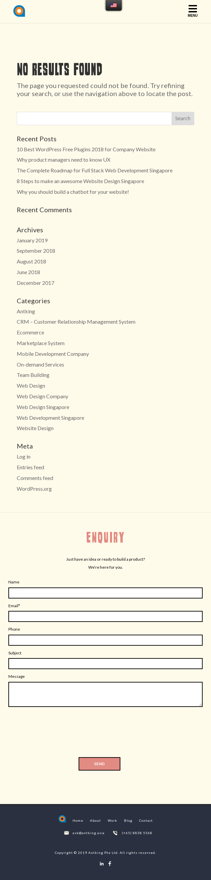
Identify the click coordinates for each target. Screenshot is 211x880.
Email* (14, 605)
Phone (14, 629)
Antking (26, 311)
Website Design (35, 428)
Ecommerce (30, 332)
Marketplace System (41, 343)
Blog (128, 820)
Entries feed (30, 467)
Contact (146, 820)
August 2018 (31, 261)
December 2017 (35, 282)
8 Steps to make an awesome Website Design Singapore (80, 181)
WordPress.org (34, 488)
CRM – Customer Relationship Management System (76, 321)
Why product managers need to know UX (63, 159)
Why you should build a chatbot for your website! (73, 191)
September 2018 (36, 250)
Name (13, 581)
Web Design (31, 385)
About (95, 820)
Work (112, 820)
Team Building (33, 375)
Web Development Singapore (50, 417)
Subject (14, 652)
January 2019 (32, 240)
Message (16, 676)
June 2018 (28, 272)
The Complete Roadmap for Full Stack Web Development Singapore (95, 170)
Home (78, 820)
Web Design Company (42, 396)
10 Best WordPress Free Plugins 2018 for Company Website (86, 149)
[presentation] (105, 734)
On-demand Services (40, 364)
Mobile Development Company (53, 353)
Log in (23, 456)
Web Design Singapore (43, 407)
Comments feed (35, 478)
